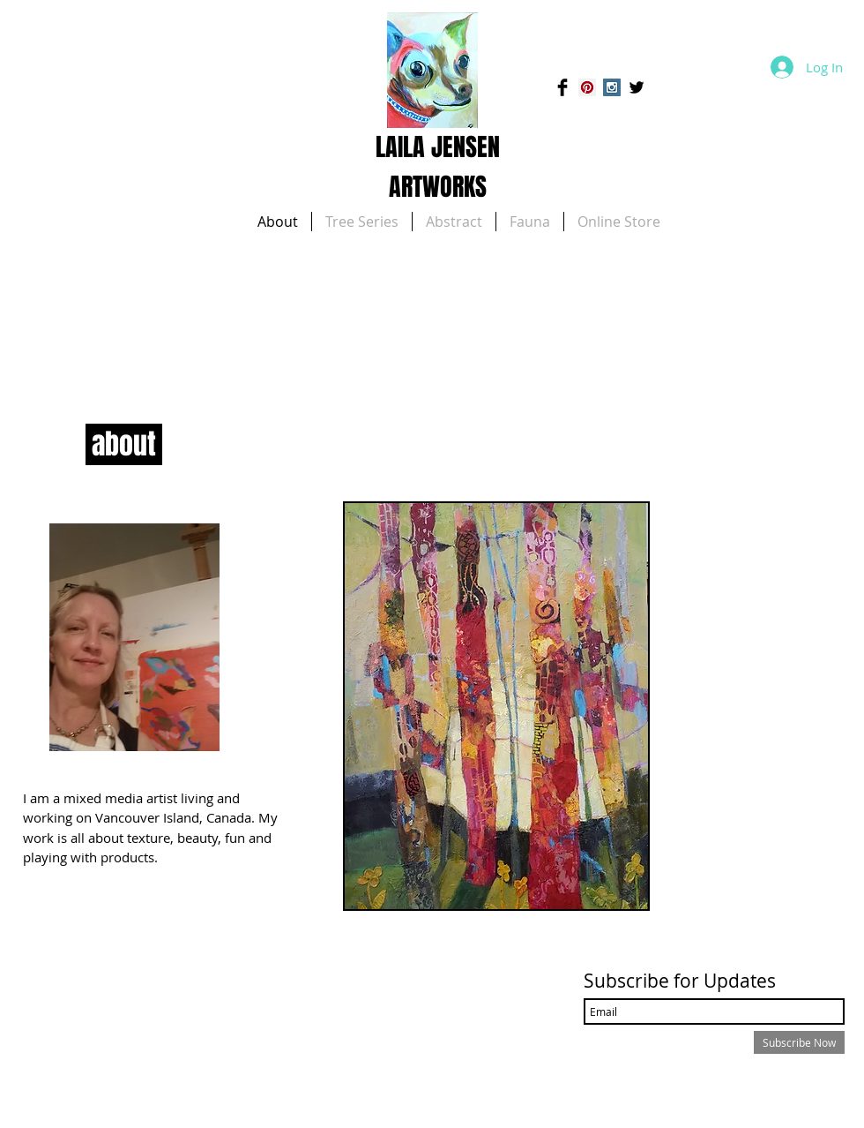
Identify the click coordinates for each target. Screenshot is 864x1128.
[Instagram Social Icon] (612, 87)
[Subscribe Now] (799, 1042)
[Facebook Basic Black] (562, 87)
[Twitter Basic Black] (636, 87)
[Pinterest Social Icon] (587, 87)
